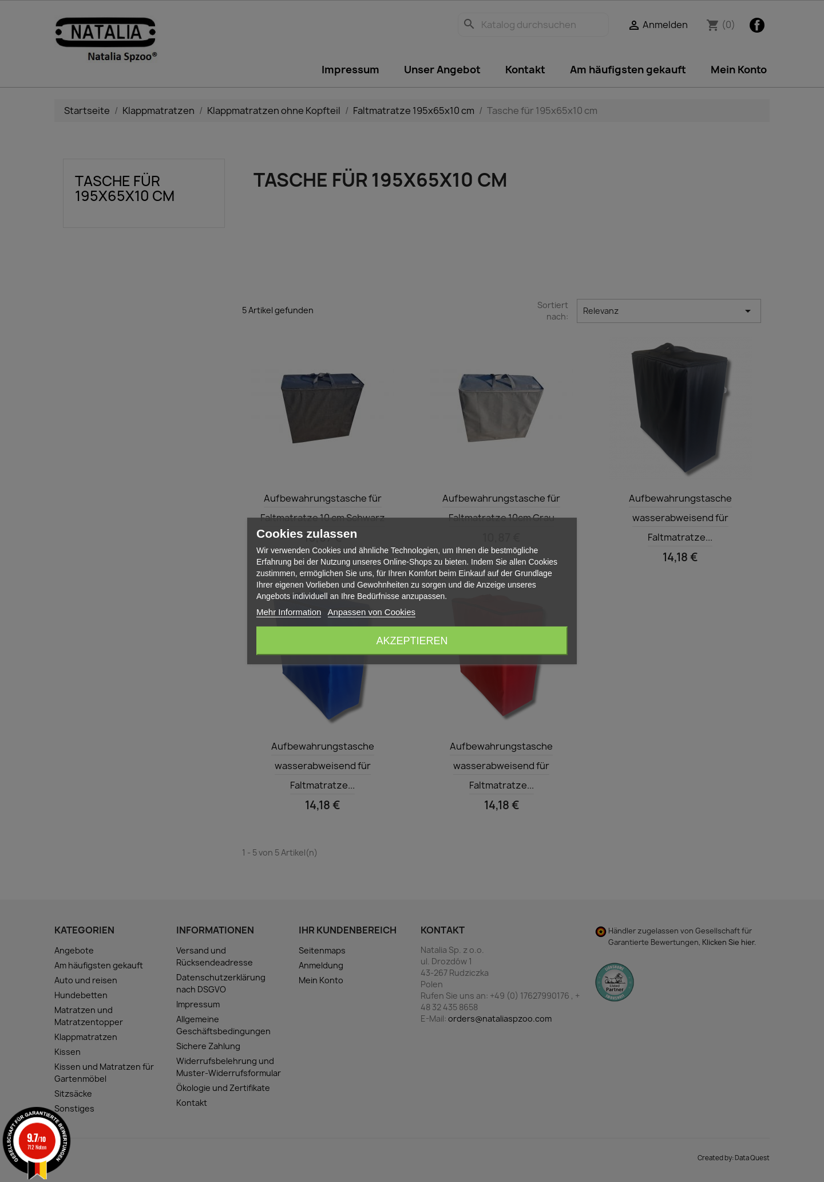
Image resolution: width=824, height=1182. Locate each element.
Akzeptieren (411, 641)
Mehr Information (288, 612)
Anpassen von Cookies (371, 612)
